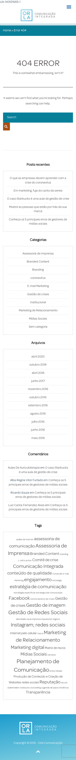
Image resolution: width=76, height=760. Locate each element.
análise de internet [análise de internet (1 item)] (24, 540)
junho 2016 (38, 430)
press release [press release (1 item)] (56, 671)
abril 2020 (38, 357)
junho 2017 (38, 381)
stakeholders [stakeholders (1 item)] (13, 688)
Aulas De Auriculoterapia (24, 468)
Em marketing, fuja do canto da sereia (38, 191)
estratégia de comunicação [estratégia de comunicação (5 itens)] (38, 587)
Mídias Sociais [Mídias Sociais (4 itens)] (33, 654)
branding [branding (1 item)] (64, 554)
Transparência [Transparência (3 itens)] (38, 692)
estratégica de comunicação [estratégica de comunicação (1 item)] (49, 593)
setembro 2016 (38, 405)
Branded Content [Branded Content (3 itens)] (44, 554)
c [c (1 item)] (18, 561)
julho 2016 (38, 422)
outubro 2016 (38, 397)
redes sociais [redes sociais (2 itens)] (30, 682)
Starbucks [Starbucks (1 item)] (25, 688)
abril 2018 (38, 373)
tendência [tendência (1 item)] (64, 688)
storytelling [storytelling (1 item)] (35, 688)
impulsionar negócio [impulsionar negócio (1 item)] (50, 619)
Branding (38, 270)
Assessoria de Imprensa (38, 253)
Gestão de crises (38, 294)
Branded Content (38, 262)
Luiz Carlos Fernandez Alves (26, 505)
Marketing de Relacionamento (38, 310)
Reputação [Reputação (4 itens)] (50, 682)
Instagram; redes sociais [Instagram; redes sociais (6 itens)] (38, 625)
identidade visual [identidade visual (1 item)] (23, 619)
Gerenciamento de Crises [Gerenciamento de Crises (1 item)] (42, 599)
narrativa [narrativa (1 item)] (51, 655)
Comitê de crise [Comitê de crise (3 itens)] (45, 560)
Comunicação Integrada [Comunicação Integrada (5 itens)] (38, 566)
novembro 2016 (38, 389)
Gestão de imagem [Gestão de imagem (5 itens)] (45, 605)
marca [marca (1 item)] (40, 634)
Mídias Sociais (38, 319)
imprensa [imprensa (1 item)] (36, 619)
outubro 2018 (38, 365)
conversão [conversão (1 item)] (57, 574)
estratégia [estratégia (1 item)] (57, 581)
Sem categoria (38, 327)
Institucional (38, 302)
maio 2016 (38, 438)
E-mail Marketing (38, 286)
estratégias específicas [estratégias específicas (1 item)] (24, 593)
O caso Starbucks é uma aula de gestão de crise (38, 199)
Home (7, 30)
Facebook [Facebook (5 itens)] (19, 598)
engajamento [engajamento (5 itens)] (38, 580)
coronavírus (38, 278)
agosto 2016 (38, 414)
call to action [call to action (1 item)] (26, 561)
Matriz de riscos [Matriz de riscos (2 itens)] (55, 648)
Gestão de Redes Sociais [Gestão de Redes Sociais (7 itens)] (38, 612)
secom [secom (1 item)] (64, 683)
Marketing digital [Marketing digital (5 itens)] (27, 647)
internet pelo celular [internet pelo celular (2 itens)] (23, 633)
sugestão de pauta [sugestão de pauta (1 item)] (49, 688)
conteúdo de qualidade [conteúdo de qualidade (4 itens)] (29, 573)
